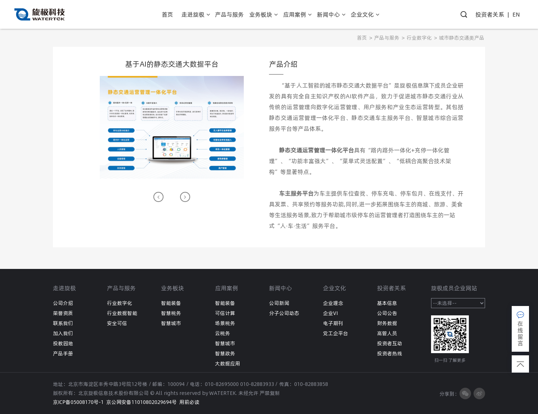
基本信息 (387, 303)
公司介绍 (63, 303)
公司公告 (387, 313)
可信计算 (225, 313)
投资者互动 (389, 343)
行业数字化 (419, 37)
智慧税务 (171, 313)
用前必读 (189, 402)
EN (516, 14)
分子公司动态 (284, 313)
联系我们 (63, 323)
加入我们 (63, 333)
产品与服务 (386, 37)
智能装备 (171, 303)
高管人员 (387, 333)
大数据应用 (227, 363)
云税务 (222, 333)
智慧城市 (171, 323)
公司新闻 (279, 303)
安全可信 (117, 323)
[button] (158, 197)
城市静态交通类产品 (461, 37)
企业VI (330, 313)
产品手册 (63, 353)
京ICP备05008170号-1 (78, 402)
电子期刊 (333, 323)
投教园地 (63, 343)
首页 (362, 37)
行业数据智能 (122, 313)
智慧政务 (225, 353)
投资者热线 (389, 353)
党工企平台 (335, 333)
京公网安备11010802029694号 (141, 402)
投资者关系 (489, 14)
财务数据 (387, 323)
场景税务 (225, 323)
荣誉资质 (63, 313)
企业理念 (333, 303)
